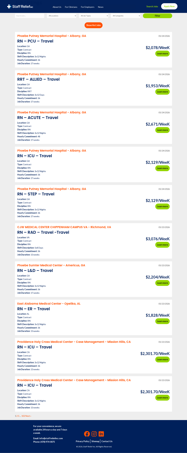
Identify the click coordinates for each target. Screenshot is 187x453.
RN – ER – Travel (33, 309)
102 (23, 416)
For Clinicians (71, 7)
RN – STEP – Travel (35, 194)
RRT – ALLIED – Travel (38, 79)
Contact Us (106, 441)
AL (28, 314)
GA (28, 46)
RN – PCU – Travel (35, 41)
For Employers (87, 7)
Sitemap (95, 441)
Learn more (162, 53)
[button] (87, 434)
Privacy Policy (82, 441)
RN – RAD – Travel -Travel (43, 232)
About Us (57, 7)
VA (28, 237)
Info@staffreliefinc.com (51, 438)
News (100, 7)
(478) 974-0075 (47, 441)
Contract (27, 49)
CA (28, 352)
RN (29, 53)
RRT (29, 91)
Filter (157, 15)
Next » (28, 416)
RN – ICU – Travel (34, 156)
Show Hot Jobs (93, 25)
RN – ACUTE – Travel (37, 117)
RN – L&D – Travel (35, 270)
